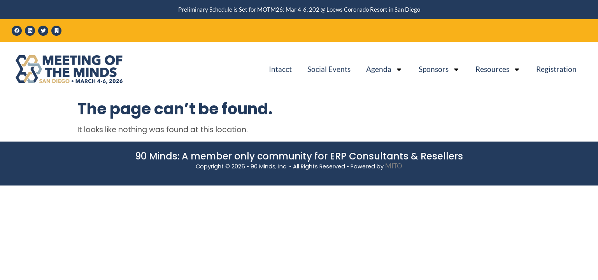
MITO (393, 166)
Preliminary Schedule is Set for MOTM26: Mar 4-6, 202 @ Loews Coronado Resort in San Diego (299, 9)
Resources (498, 69)
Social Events (329, 69)
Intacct (280, 69)
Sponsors (439, 69)
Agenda (384, 69)
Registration (556, 69)
